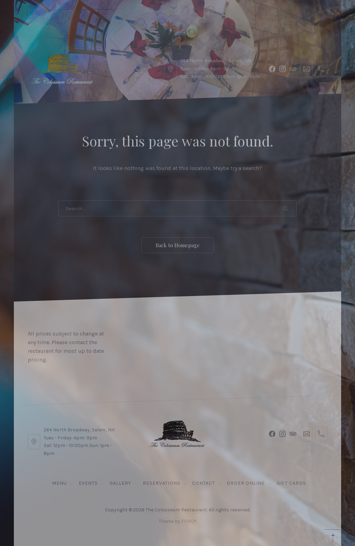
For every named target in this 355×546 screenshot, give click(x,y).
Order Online (191, 17)
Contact (145, 17)
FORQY (189, 521)
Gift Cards (239, 17)
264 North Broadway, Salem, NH (79, 430)
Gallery (109, 17)
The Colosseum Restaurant (176, 510)
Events (74, 17)
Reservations (301, 17)
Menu (42, 17)
